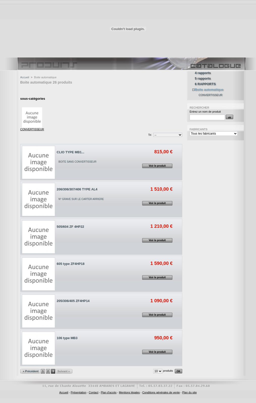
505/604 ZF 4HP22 (70, 227)
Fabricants (199, 129)
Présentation (78, 392)
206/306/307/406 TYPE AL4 (77, 189)
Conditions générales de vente (161, 392)
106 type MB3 (67, 338)
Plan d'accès (108, 392)
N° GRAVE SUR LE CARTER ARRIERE (81, 199)
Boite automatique (209, 89)
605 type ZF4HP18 (71, 264)
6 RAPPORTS (205, 84)
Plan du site (189, 392)
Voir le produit (157, 165)
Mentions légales (129, 392)
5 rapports (203, 78)
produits (168, 370)
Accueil (24, 77)
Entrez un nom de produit (205, 111)
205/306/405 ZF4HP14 (73, 301)
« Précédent (30, 371)
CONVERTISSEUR (32, 129)
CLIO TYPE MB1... (70, 152)
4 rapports (203, 73)
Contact (93, 392)
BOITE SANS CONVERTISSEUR (77, 161)
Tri (149, 134)
